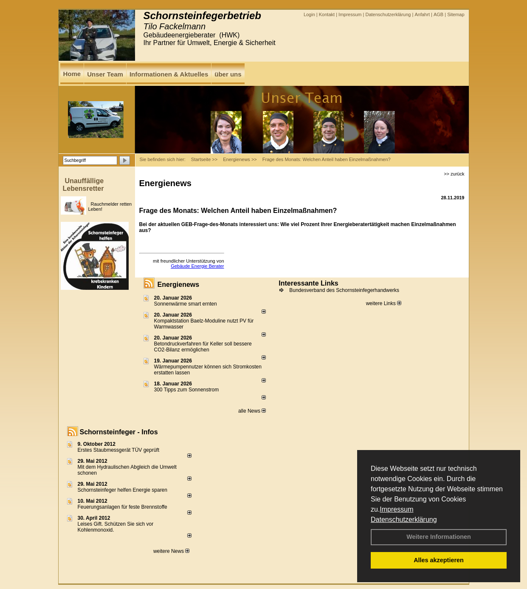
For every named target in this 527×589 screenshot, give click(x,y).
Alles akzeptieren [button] (439, 560)
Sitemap (455, 14)
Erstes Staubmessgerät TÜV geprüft (119, 450)
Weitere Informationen (438, 536)
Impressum (396, 509)
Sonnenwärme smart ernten (185, 304)
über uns (227, 74)
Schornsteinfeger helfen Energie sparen (122, 490)
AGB (438, 14)
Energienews (179, 284)
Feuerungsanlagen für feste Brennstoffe (122, 507)
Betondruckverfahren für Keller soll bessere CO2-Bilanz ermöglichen (203, 347)
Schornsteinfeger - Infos (119, 432)
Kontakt (327, 14)
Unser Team (105, 74)
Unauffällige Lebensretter (83, 184)
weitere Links (383, 303)
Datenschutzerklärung (404, 519)
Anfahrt (421, 14)
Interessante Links (308, 283)
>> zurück (454, 173)
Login (309, 14)
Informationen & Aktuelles (169, 74)
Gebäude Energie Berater (197, 266)
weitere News (171, 551)
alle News (252, 411)
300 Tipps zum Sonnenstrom (186, 390)
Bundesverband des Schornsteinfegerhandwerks (344, 290)
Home (72, 73)
